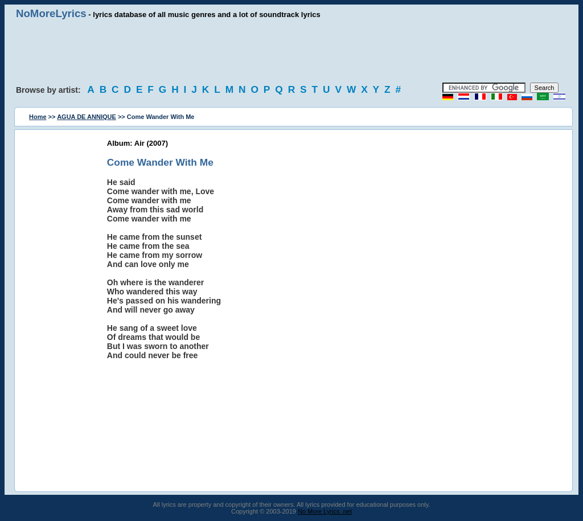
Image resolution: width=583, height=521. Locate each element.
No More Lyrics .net (325, 511)
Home (38, 116)
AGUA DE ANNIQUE (86, 116)
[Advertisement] (291, 51)
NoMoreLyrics (51, 13)
